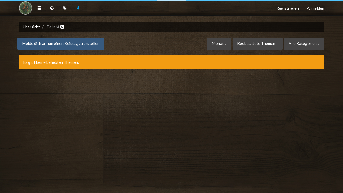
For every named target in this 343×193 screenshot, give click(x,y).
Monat (219, 43)
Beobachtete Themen (257, 43)
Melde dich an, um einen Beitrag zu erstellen (60, 43)
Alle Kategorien (304, 43)
